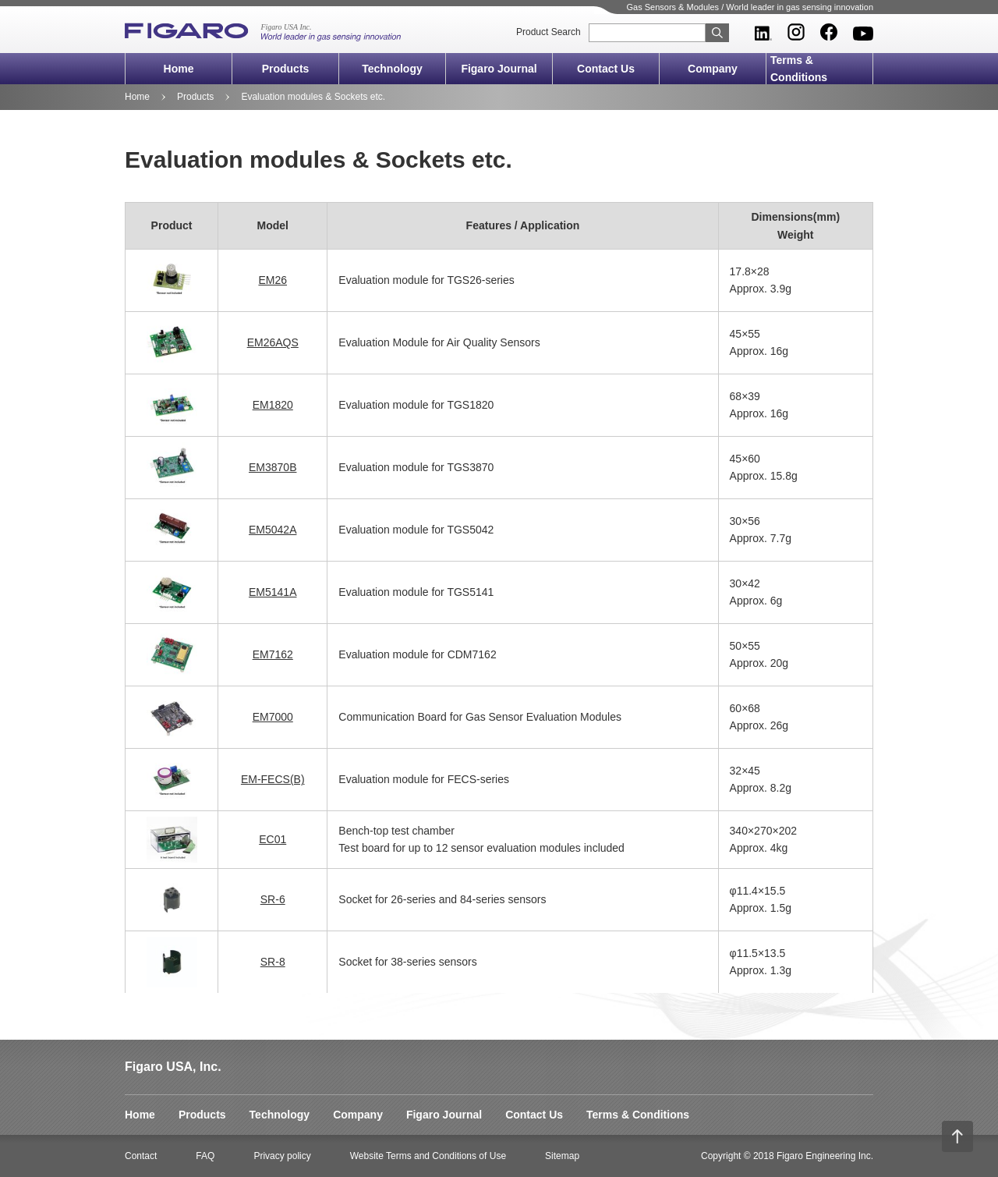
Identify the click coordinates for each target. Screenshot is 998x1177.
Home (179, 68)
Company (713, 68)
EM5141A (272, 592)
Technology (392, 68)
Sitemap (562, 1155)
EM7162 (273, 654)
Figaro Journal (498, 68)
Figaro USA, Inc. (173, 1066)
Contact (141, 1155)
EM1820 (273, 405)
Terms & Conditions (798, 68)
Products (286, 68)
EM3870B (272, 467)
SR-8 (272, 961)
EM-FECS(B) (273, 779)
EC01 (272, 839)
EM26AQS (273, 342)
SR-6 (272, 899)
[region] (499, 597)
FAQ (205, 1155)
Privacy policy (281, 1155)
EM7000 (273, 717)
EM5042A (272, 529)
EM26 (272, 280)
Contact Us (606, 68)
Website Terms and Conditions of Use (428, 1155)
